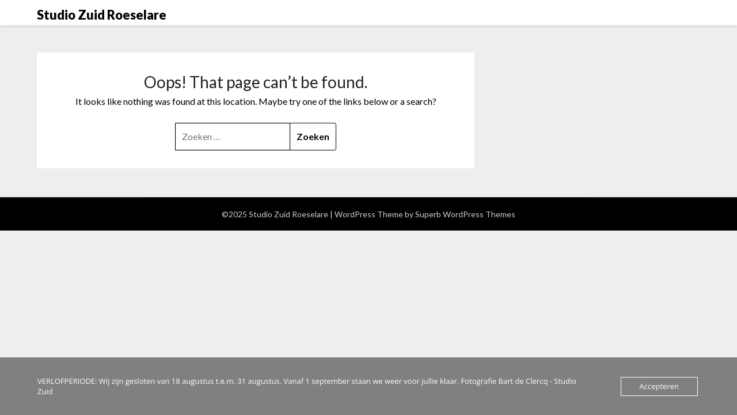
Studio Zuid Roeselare (101, 14)
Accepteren (659, 386)
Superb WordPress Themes (465, 214)
